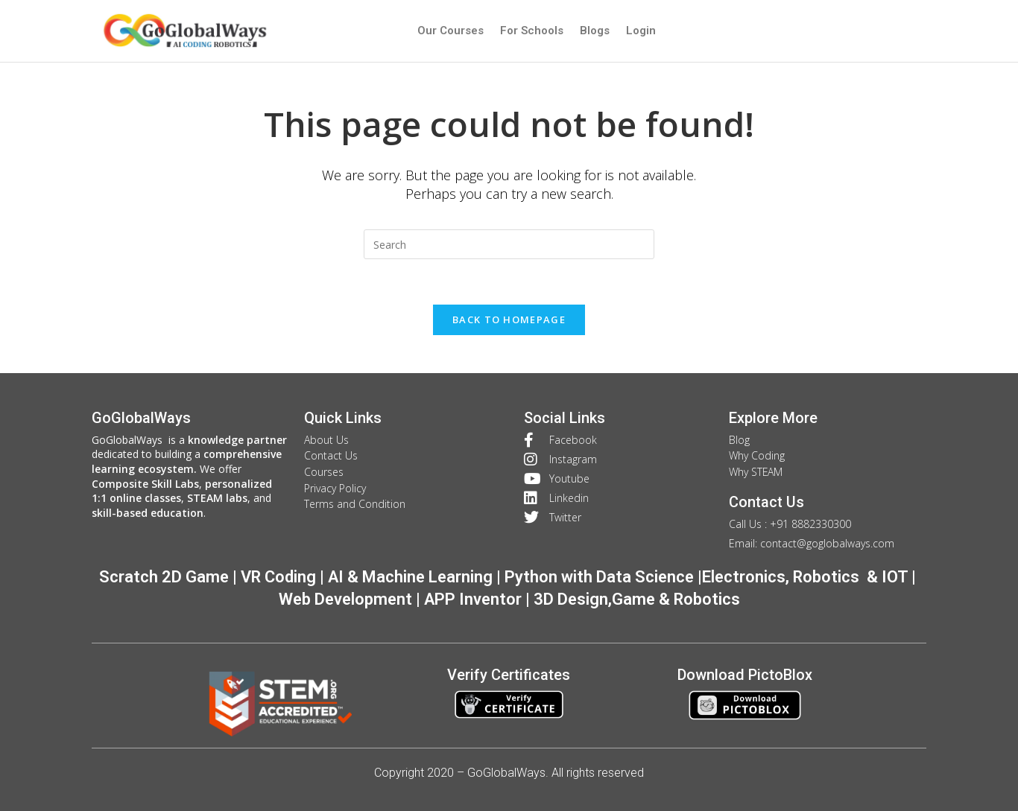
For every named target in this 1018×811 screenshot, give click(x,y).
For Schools (531, 30)
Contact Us (766, 502)
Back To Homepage (509, 319)
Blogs (595, 30)
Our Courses (450, 30)
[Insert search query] (509, 244)
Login (641, 30)
